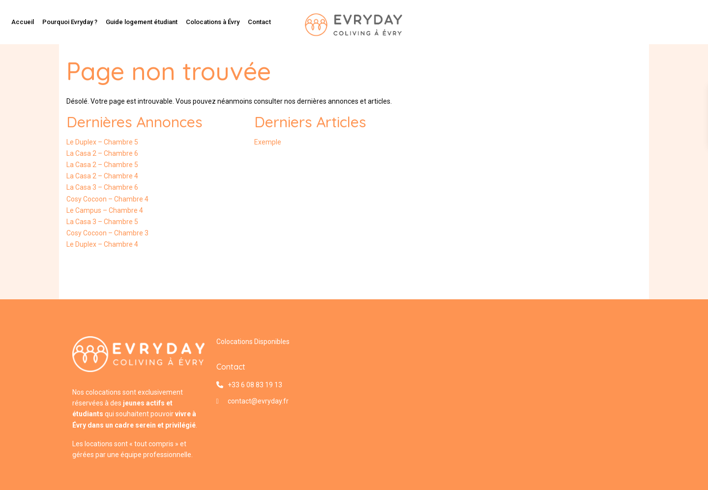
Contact (259, 22)
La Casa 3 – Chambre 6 (102, 187)
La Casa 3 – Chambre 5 (102, 222)
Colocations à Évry (212, 22)
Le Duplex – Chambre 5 (102, 142)
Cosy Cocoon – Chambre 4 (107, 199)
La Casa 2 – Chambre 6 (102, 153)
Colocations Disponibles (253, 342)
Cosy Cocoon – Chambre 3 (107, 233)
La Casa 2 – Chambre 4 (102, 176)
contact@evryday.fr (258, 401)
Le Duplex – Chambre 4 (102, 244)
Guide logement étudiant (141, 22)
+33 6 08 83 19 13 (255, 385)
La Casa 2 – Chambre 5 (102, 165)
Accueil (22, 22)
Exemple (267, 142)
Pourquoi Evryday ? (69, 22)
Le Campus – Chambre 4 (104, 210)
